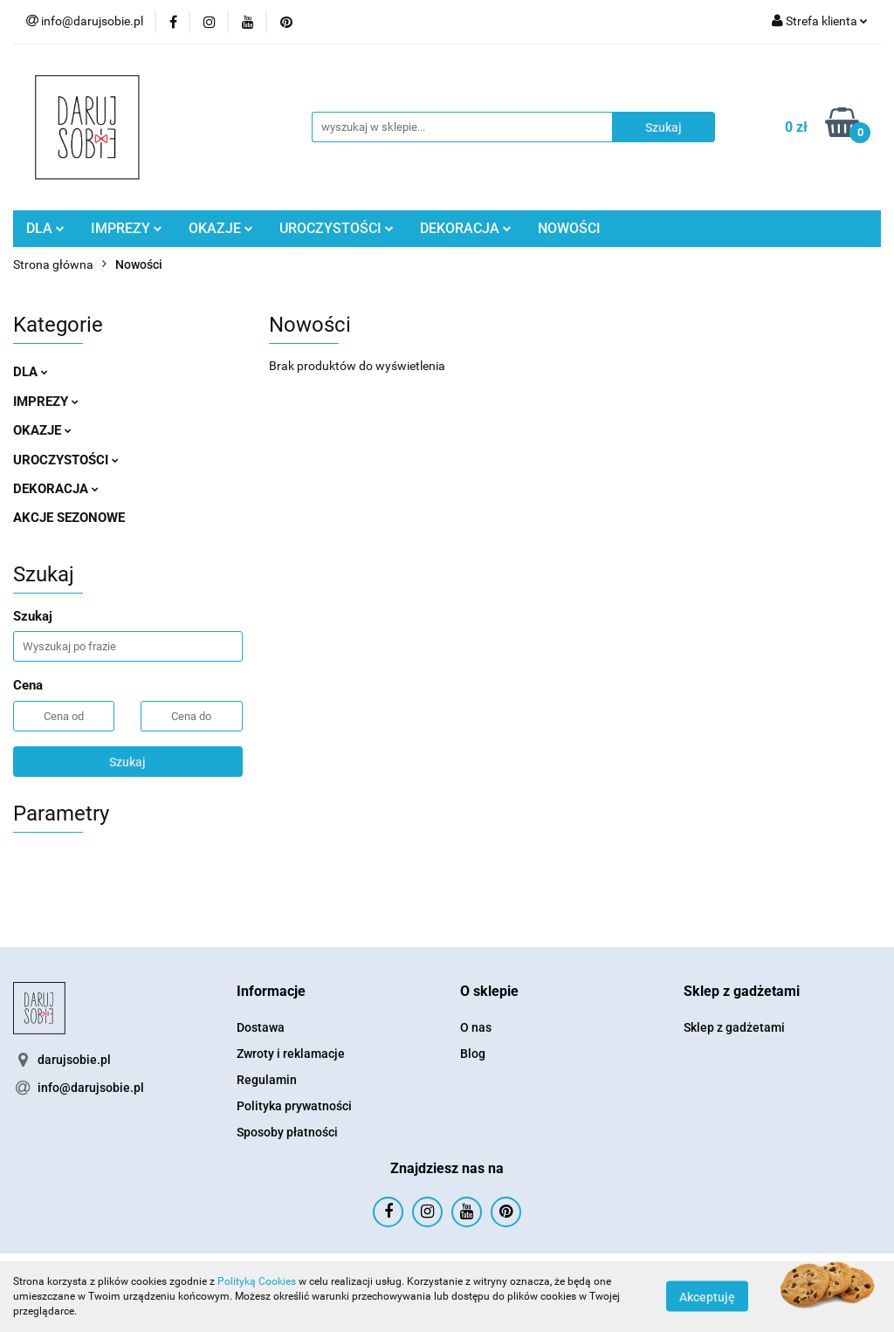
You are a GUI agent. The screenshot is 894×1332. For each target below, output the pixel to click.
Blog (472, 1054)
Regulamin (267, 1080)
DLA (45, 228)
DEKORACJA (466, 228)
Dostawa (261, 1027)
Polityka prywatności (294, 1106)
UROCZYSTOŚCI (336, 228)
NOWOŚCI (569, 228)
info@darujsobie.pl (91, 1088)
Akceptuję (707, 1297)
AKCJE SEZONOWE (69, 517)
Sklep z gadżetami (734, 1027)
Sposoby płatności (287, 1132)
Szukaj (127, 762)
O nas (476, 1027)
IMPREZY (126, 228)
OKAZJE (221, 228)
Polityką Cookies (256, 1281)
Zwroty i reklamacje (291, 1054)
